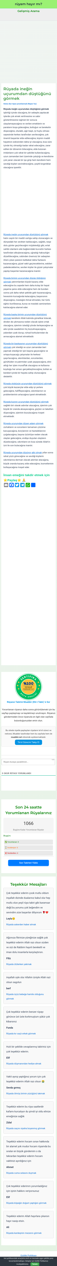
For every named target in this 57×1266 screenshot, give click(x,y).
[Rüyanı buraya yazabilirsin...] (28, 762)
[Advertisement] (28, 50)
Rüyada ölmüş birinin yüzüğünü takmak (25, 1093)
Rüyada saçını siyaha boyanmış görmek (25, 1128)
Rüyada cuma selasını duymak (21, 1173)
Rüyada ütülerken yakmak (18, 964)
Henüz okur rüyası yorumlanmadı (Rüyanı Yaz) (20, 104)
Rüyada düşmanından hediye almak (23, 1063)
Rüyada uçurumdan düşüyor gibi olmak (22, 452)
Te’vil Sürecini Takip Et (28, 742)
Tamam (35, 1264)
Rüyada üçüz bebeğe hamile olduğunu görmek (25, 996)
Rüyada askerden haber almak (21, 924)
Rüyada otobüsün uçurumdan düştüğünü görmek (27, 383)
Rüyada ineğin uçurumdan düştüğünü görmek (25, 234)
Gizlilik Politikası (28, 1255)
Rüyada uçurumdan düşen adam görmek (23, 423)
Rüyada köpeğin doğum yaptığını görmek (26, 1203)
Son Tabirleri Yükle (28, 863)
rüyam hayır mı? (28, 4)
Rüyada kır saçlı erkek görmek (21, 1033)
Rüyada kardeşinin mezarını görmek (24, 1233)
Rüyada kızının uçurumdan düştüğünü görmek (26, 402)
